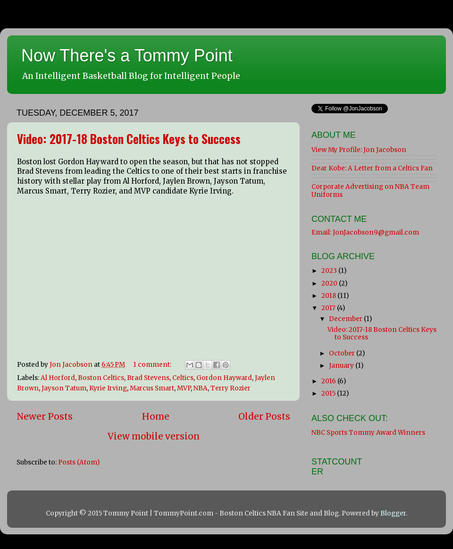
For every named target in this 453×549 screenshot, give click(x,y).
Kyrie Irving (108, 388)
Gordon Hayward (224, 378)
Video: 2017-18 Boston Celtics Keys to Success (129, 138)
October (342, 353)
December (346, 319)
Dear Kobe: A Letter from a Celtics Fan (372, 168)
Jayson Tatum (64, 388)
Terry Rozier (230, 388)
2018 (329, 296)
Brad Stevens (148, 378)
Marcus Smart (152, 388)
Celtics (182, 378)
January (342, 366)
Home (155, 416)
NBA (200, 388)
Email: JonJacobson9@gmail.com (365, 232)
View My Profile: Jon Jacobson (358, 150)
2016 (329, 381)
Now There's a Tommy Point (127, 55)
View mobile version (154, 436)
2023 (329, 271)
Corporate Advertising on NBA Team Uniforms (370, 190)
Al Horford (58, 378)
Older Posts (264, 416)
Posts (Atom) (79, 462)
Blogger (393, 513)
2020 (330, 283)
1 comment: (153, 365)
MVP (184, 388)
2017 (329, 308)
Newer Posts (45, 416)
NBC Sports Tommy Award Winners (368, 433)
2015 (329, 393)
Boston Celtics (101, 378)
